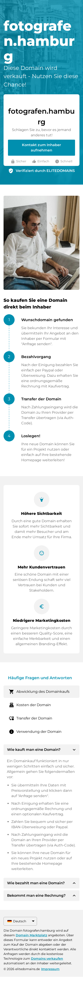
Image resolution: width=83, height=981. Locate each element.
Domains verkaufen (47, 959)
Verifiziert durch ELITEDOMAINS (45, 171)
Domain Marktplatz (31, 935)
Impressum (50, 969)
